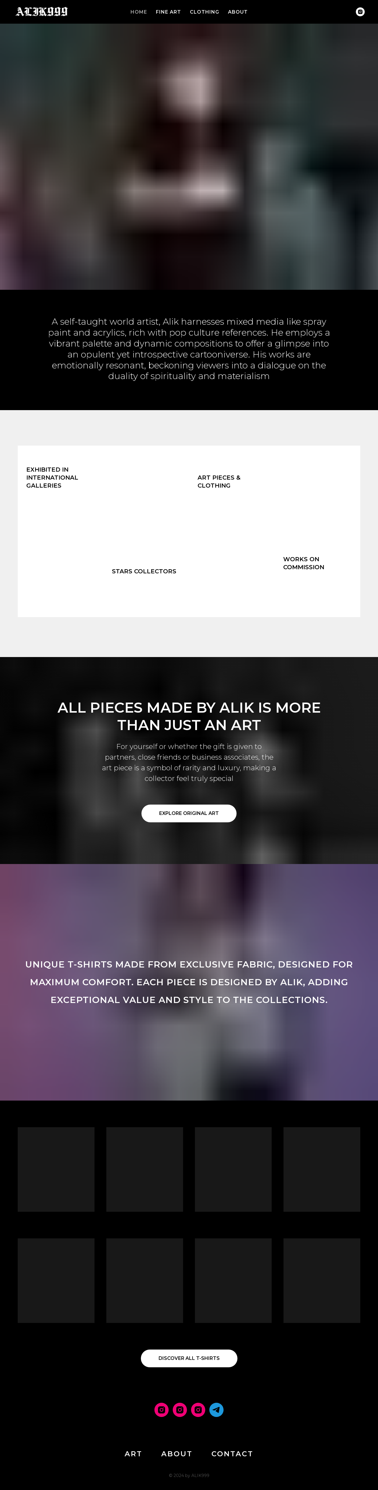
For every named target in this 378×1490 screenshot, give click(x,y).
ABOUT (238, 12)
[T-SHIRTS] (198, 1410)
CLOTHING (204, 12)
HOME (139, 12)
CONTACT (232, 1453)
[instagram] (360, 11)
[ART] (180, 1410)
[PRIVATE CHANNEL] (216, 1410)
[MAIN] (161, 1410)
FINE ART (168, 12)
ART (133, 1453)
